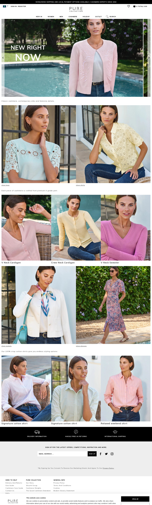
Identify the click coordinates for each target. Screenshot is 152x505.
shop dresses (81, 346)
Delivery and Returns (14, 483)
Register (22, 6)
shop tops (6, 185)
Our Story (30, 483)
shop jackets (7, 346)
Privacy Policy (59, 483)
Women (51, 17)
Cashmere (73, 17)
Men (61, 17)
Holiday (86, 17)
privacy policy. (108, 468)
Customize (135, 495)
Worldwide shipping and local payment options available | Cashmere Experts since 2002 (76, 2)
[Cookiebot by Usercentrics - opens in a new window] (13, 501)
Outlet (98, 17)
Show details (31, 501)
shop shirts (80, 185)
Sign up (92, 454)
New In (39, 17)
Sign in (14, 6)
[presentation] (3, 58)
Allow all (135, 489)
